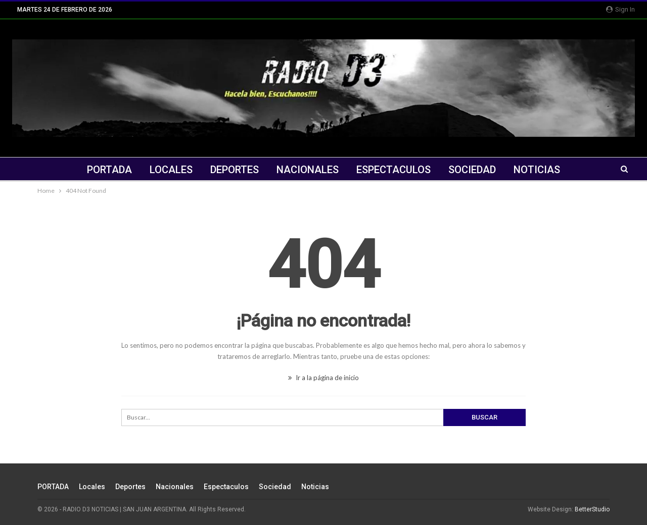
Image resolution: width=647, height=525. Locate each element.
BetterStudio (592, 509)
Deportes (234, 170)
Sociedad (472, 170)
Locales (171, 170)
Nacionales (307, 170)
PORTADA (109, 170)
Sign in (620, 9)
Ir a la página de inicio (323, 378)
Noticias (537, 170)
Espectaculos (393, 170)
